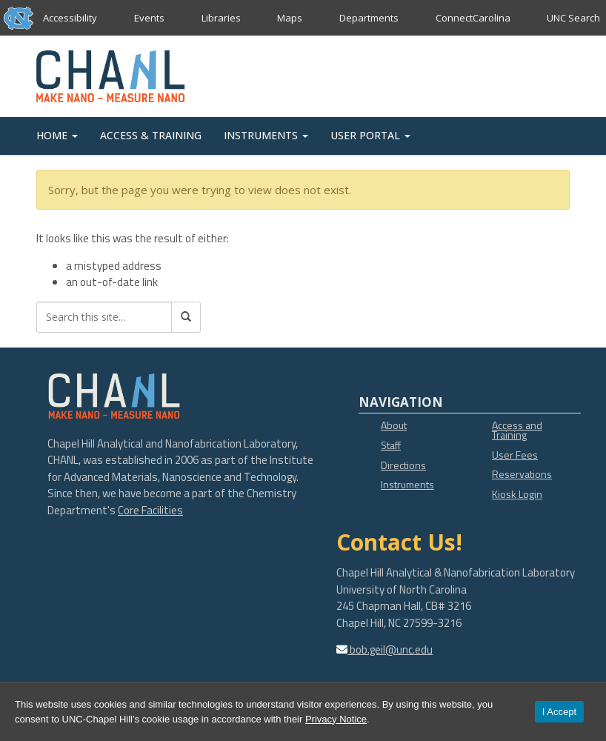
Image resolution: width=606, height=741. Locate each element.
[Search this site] (104, 317)
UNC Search (573, 17)
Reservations (522, 474)
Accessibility (70, 17)
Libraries (221, 17)
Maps (289, 17)
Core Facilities (150, 510)
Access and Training (517, 429)
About (394, 425)
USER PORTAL (370, 135)
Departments (369, 17)
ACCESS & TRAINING (151, 135)
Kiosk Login (517, 494)
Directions (403, 465)
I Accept (559, 711)
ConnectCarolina (472, 17)
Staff (391, 445)
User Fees (515, 454)
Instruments (407, 484)
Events (149, 17)
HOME (57, 135)
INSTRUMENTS (266, 135)
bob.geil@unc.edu (390, 649)
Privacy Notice (336, 719)
